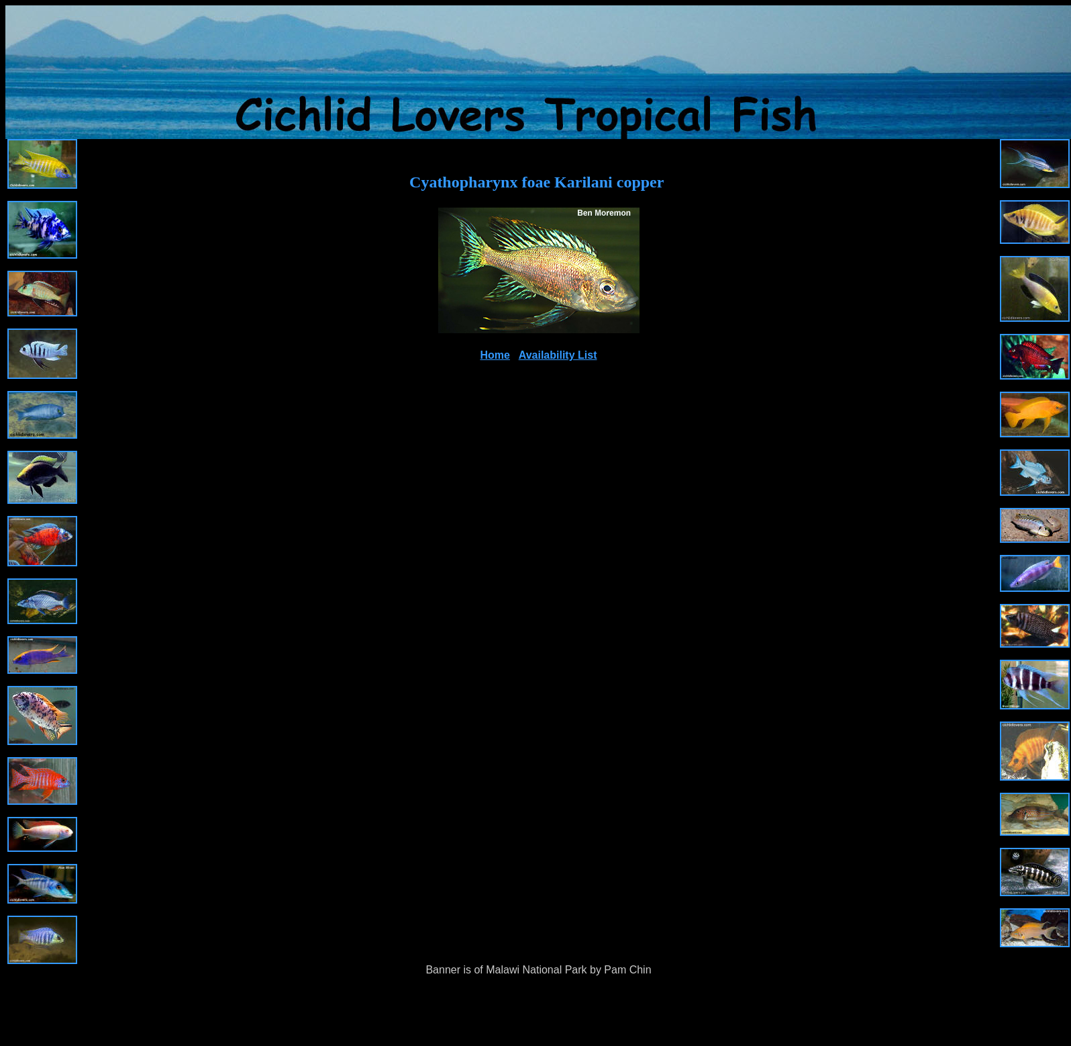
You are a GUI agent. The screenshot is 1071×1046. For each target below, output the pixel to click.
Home (495, 355)
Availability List (558, 355)
